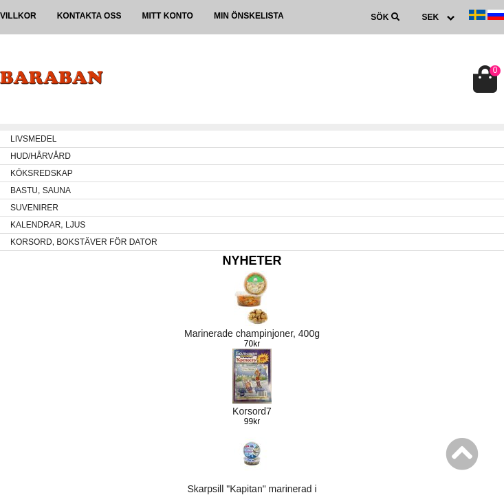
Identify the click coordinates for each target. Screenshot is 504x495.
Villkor (18, 16)
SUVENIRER (34, 207)
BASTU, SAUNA (40, 190)
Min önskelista (249, 16)
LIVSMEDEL (33, 139)
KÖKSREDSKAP (41, 173)
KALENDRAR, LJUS (47, 225)
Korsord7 (252, 411)
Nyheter (251, 260)
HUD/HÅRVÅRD (40, 156)
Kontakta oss (89, 16)
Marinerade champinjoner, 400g (252, 333)
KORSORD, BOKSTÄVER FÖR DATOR (83, 242)
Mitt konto (167, 16)
